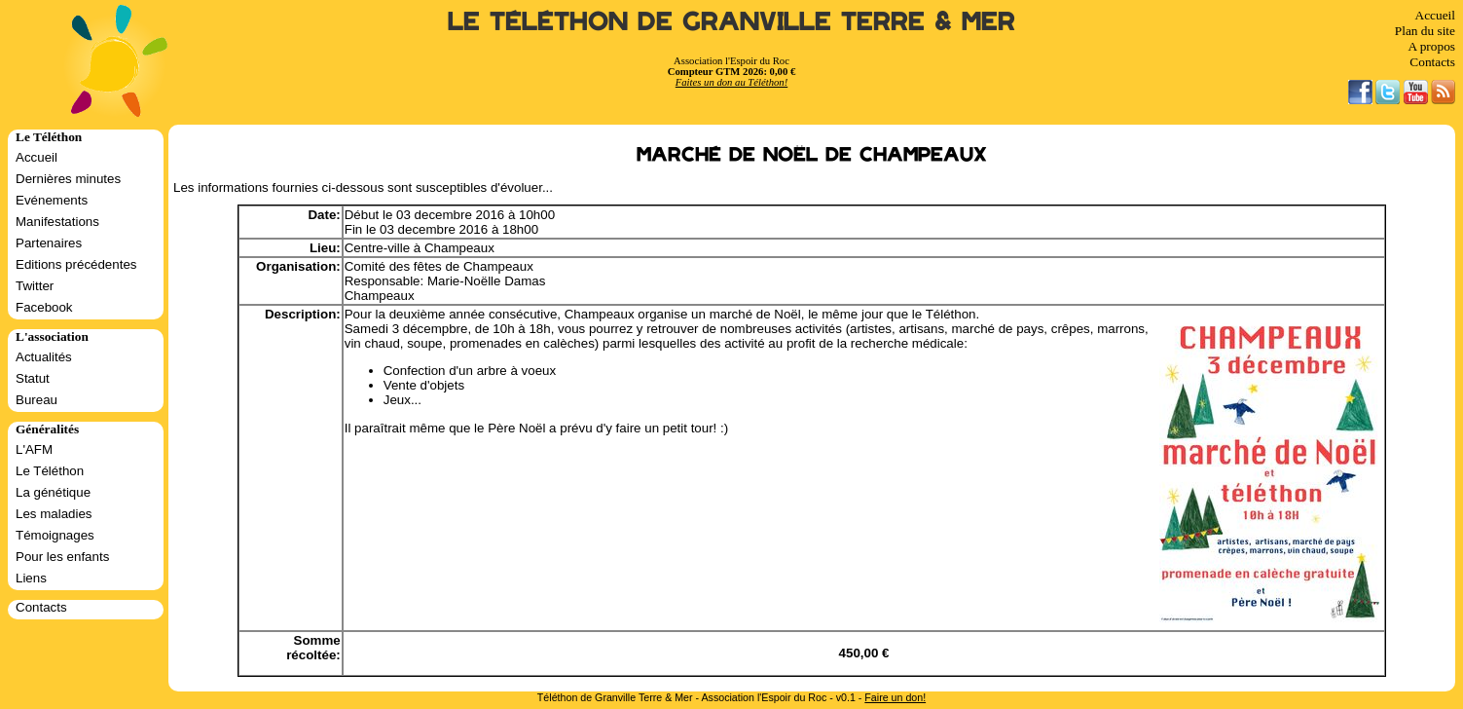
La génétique (53, 492)
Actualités (44, 357)
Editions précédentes (76, 264)
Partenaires (49, 243)
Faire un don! (895, 697)
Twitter (35, 286)
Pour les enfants (62, 556)
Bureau (36, 399)
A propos (1431, 46)
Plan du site (1425, 30)
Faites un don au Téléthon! (731, 82)
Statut (33, 378)
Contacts (1432, 62)
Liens (31, 578)
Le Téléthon (50, 471)
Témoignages (55, 535)
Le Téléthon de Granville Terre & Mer (731, 22)
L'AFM (34, 449)
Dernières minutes (68, 178)
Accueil (1435, 15)
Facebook (44, 307)
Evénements (52, 200)
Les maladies (54, 513)
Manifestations (57, 221)
